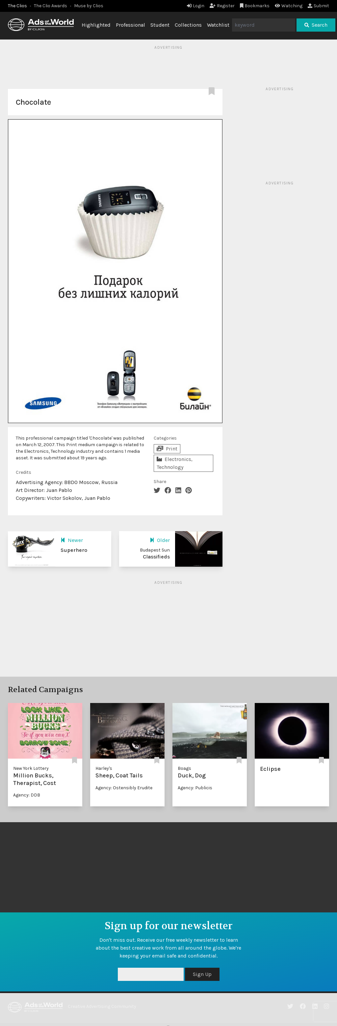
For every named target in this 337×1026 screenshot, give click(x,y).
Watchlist (218, 25)
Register (222, 6)
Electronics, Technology (175, 463)
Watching (288, 6)
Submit (318, 6)
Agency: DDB (26, 795)
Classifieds (156, 557)
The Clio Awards (50, 6)
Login (195, 6)
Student (159, 25)
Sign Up (202, 974)
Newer (72, 540)
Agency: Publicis (195, 788)
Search (315, 25)
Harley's (103, 768)
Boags (184, 768)
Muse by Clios (88, 6)
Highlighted (96, 25)
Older (160, 540)
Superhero (74, 550)
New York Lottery (31, 768)
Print (167, 449)
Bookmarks (255, 6)
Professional (130, 25)
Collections (188, 25)
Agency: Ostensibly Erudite (123, 788)
